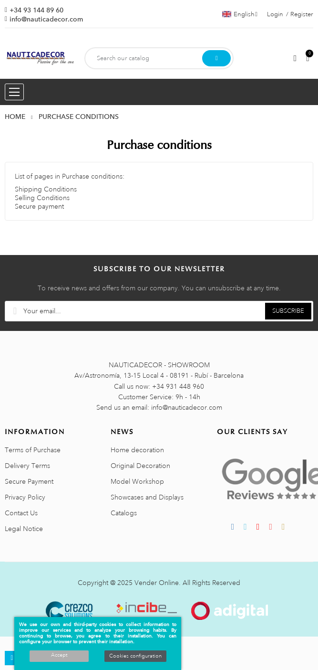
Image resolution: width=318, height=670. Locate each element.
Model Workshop (137, 481)
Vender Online (156, 582)
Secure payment (39, 206)
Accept (59, 655)
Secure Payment (29, 481)
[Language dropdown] (239, 14)
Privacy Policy (25, 497)
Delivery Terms (27, 465)
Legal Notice (24, 528)
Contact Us (21, 513)
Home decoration (137, 450)
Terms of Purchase (33, 450)
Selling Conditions (42, 197)
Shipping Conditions (46, 189)
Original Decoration (140, 465)
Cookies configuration (135, 656)
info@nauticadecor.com (46, 19)
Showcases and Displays (147, 497)
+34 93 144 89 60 (36, 10)
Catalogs (124, 513)
